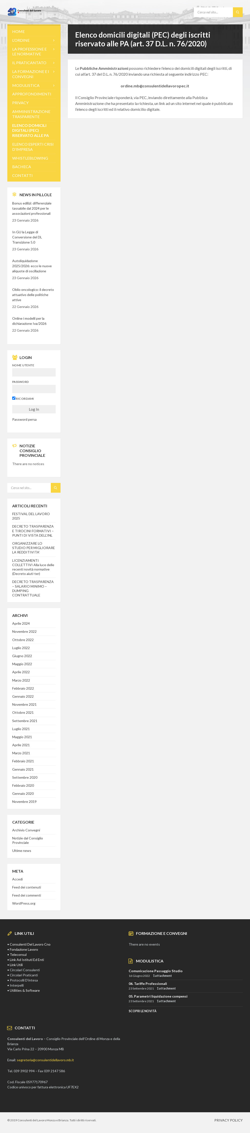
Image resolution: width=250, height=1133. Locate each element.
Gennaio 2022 (23, 696)
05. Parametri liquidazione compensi (158, 996)
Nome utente (23, 365)
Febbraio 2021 (23, 761)
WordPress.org (23, 903)
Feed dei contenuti (26, 887)
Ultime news (21, 850)
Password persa (24, 419)
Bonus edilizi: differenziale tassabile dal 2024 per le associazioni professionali (32, 208)
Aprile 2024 (21, 623)
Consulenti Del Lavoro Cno (30, 944)
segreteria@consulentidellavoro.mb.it (45, 1060)
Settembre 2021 (24, 721)
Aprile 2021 (21, 745)
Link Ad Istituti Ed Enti (27, 960)
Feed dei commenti (26, 895)
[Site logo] (24, 14)
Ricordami (23, 398)
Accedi (17, 879)
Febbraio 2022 (23, 688)
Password (20, 382)
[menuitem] (34, 31)
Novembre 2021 (24, 704)
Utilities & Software (25, 990)
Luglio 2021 (21, 729)
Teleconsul (18, 954)
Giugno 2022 (22, 656)
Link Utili (16, 965)
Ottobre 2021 (23, 712)
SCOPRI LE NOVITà (142, 1011)
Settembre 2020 (24, 777)
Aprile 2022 (21, 672)
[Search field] (218, 12)
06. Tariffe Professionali (148, 983)
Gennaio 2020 (23, 793)
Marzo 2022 (21, 680)
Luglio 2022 (21, 648)
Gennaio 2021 (23, 769)
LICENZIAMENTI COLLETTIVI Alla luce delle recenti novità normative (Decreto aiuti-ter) (33, 567)
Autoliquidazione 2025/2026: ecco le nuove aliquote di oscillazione (32, 266)
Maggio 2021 (22, 737)
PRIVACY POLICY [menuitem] (228, 1120)
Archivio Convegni (26, 830)
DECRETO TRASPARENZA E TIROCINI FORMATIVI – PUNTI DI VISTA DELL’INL (33, 530)
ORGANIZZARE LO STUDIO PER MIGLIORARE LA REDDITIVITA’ (33, 547)
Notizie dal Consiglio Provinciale (27, 840)
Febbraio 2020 (23, 785)
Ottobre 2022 (23, 640)
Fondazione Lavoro (24, 949)
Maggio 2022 (22, 664)
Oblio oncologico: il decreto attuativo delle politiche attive (33, 294)
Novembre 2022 (24, 631)
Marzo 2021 (21, 753)
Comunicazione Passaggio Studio (156, 971)
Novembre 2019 (24, 801)
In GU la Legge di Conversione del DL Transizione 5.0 (27, 237)
